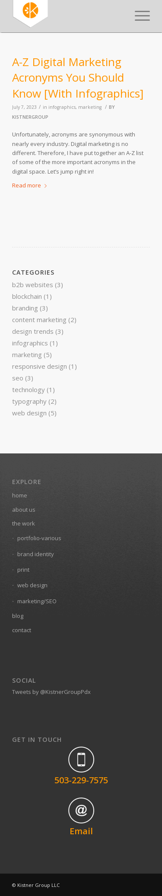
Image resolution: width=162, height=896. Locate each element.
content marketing (39, 319)
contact (21, 630)
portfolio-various (39, 538)
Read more (31, 185)
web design (29, 412)
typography (29, 401)
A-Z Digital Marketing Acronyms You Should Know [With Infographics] (77, 77)
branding (25, 308)
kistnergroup (30, 117)
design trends (33, 331)
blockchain (27, 296)
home (19, 495)
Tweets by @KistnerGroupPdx (51, 692)
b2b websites (32, 284)
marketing (90, 107)
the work (23, 523)
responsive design (39, 366)
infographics (62, 107)
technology (28, 389)
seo (17, 378)
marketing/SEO (37, 601)
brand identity (35, 554)
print (23, 569)
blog (17, 616)
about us (23, 509)
